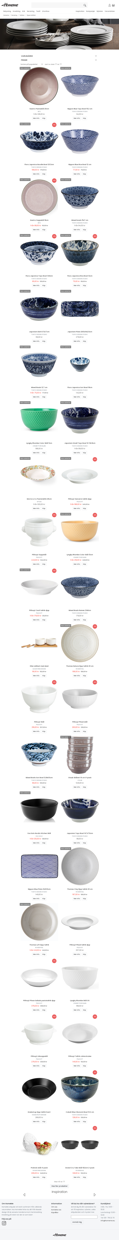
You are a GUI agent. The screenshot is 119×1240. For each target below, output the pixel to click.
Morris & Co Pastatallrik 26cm (39, 499)
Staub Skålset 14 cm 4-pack (79, 778)
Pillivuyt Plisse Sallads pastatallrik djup (39, 1000)
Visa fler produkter (59, 1186)
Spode (39, 502)
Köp (43, 118)
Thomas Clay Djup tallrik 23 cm (80, 889)
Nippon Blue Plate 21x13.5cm (39, 889)
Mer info (36, 118)
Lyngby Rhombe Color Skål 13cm (80, 555)
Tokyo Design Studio (80, 111)
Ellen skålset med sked (39, 666)
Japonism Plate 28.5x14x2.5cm (79, 332)
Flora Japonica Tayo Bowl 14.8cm (39, 276)
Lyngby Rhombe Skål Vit (79, 1000)
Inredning (16, 11)
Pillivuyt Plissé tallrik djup (80, 945)
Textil (38, 11)
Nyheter (100, 11)
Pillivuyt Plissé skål (79, 722)
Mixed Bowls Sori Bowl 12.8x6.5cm (39, 778)
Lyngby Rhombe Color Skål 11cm (39, 443)
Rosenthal (80, 669)
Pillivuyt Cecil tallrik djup (39, 610)
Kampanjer (90, 11)
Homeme (6, 15)
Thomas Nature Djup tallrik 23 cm (79, 666)
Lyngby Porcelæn (39, 446)
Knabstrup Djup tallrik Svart (39, 1112)
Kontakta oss (56, 1210)
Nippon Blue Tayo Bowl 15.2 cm (79, 109)
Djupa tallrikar (31, 15)
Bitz (39, 111)
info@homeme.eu (108, 1221)
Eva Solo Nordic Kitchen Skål (39, 833)
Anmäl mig (77, 1222)
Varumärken (110, 11)
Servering (30, 11)
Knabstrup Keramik (39, 1115)
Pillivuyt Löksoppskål (39, 1056)
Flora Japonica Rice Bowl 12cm (79, 276)
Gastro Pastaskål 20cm (39, 109)
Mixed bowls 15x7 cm (79, 220)
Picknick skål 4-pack (39, 1168)
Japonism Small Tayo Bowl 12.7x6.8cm (79, 443)
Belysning (7, 11)
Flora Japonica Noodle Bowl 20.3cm (39, 164)
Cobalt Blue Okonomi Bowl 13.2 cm (80, 1112)
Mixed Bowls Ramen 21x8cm (80, 610)
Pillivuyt (80, 502)
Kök (23, 11)
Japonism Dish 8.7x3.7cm (39, 332)
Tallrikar (21, 15)
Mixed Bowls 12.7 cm (39, 387)
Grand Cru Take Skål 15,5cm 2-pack (79, 1168)
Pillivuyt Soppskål (39, 555)
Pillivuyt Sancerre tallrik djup (79, 499)
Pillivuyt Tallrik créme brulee (79, 1056)
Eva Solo (39, 836)
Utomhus (45, 11)
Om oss (54, 1207)
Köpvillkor (54, 1212)
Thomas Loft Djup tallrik (39, 945)
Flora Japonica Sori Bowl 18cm (79, 387)
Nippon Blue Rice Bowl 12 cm (79, 164)
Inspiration (80, 11)
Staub (80, 780)
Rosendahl (80, 1170)
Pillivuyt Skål (39, 722)
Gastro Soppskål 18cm (39, 220)
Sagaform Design (39, 669)
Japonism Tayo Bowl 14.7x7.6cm (80, 833)
